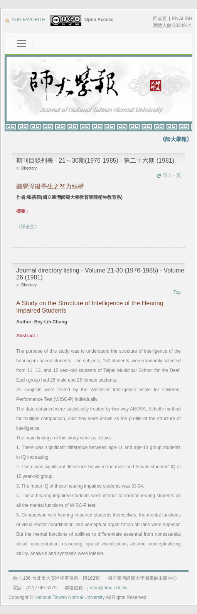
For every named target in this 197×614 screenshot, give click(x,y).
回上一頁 (169, 175)
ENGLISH (182, 18)
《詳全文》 (27, 226)
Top (177, 292)
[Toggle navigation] (21, 43)
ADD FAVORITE (25, 19)
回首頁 (160, 18)
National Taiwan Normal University (69, 597)
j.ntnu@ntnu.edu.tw (108, 587)
